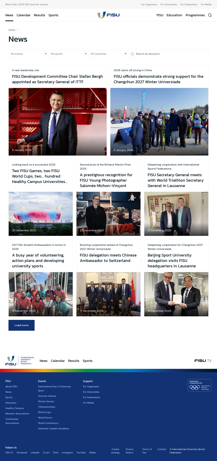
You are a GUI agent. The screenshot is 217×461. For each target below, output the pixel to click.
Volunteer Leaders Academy (53, 428)
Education (174, 15)
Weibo (92, 452)
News (9, 15)
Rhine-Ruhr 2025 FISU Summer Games (26, 4)
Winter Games (46, 401)
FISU (160, 15)
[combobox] (69, 54)
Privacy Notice (130, 451)
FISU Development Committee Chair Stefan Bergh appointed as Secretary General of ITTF (57, 79)
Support (88, 381)
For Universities (169, 4)
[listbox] (29, 54)
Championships (46, 406)
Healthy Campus (14, 408)
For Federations (188, 4)
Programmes (195, 15)
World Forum (45, 417)
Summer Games (47, 395)
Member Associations (17, 413)
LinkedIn (35, 452)
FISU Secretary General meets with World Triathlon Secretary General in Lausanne (176, 180)
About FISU (11, 386)
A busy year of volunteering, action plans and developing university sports (38, 260)
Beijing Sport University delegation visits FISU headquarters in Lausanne (172, 260)
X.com (46, 452)
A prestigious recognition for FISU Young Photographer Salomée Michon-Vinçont (106, 180)
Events (42, 381)
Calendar (24, 15)
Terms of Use (147, 451)
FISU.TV (9, 452)
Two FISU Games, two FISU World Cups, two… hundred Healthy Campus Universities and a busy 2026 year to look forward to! (38, 176)
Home (11, 29)
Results (39, 15)
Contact (161, 449)
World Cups (44, 412)
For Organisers (149, 4)
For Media (206, 4)
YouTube (81, 452)
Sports (53, 15)
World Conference (48, 423)
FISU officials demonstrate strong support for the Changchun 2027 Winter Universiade (158, 79)
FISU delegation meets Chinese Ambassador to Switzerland (108, 257)
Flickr (56, 452)
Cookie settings (115, 451)
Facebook (22, 452)
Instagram (67, 452)
